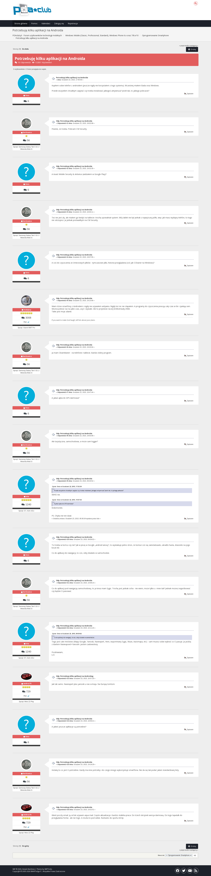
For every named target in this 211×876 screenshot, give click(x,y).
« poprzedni (184, 45)
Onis (27, 95)
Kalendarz (46, 23)
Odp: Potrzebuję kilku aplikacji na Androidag (74, 676)
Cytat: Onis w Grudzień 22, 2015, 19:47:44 (67, 500)
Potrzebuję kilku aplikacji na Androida (72, 78)
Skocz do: (161, 855)
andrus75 (27, 683)
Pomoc (34, 23)
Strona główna (20, 23)
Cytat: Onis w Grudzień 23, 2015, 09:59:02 (67, 634)
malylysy (27, 310)
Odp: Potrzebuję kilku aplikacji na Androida (74, 121)
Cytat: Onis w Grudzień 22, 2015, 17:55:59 (67, 486)
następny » (193, 45)
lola (27, 496)
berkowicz (27, 132)
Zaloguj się (59, 23)
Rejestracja (73, 23)
